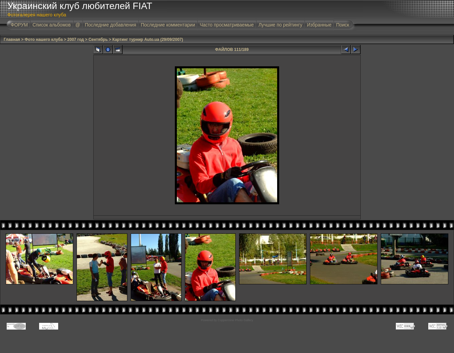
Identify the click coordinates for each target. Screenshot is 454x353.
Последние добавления (110, 24)
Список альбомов (51, 24)
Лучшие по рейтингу (280, 24)
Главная (12, 39)
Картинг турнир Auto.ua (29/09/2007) (147, 39)
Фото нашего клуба (44, 39)
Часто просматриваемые (227, 24)
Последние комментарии (168, 24)
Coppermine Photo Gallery (235, 320)
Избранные (319, 24)
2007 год (75, 39)
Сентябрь (98, 39)
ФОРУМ (19, 24)
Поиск (342, 24)
